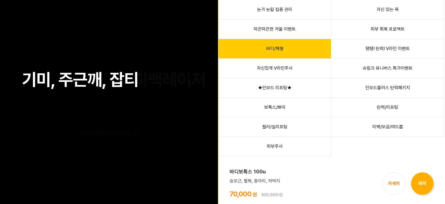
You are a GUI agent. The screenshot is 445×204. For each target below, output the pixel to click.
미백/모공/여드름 (387, 126)
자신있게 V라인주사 (275, 68)
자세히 (394, 183)
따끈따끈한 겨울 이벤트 (275, 29)
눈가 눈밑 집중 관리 (274, 9)
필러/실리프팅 (274, 126)
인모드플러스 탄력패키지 (387, 87)
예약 (422, 183)
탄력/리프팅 (387, 107)
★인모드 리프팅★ (274, 87)
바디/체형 (275, 48)
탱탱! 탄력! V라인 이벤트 (388, 48)
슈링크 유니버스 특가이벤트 (388, 68)
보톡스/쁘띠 (275, 107)
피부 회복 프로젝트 (388, 29)
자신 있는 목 (388, 9)
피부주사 (275, 146)
